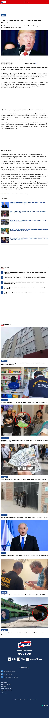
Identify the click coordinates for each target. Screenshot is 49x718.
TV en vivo (3, 686)
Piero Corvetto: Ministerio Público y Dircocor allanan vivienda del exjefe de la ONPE (23, 595)
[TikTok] (30, 654)
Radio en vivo (4, 693)
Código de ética (4, 682)
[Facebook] (19, 654)
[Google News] (28, 654)
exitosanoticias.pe (8, 674)
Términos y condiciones (6, 688)
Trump (26, 193)
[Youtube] (23, 654)
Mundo (3, 15)
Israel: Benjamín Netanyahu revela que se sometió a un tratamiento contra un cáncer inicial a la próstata (27, 203)
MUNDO (21, 193)
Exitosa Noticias (15, 193)
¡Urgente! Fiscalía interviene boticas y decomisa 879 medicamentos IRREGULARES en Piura (24, 402)
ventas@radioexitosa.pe (9, 671)
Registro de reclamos (6, 684)
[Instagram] (26, 654)
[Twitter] (21, 654)
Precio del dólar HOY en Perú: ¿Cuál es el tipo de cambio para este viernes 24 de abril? (23, 479)
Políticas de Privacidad (6, 690)
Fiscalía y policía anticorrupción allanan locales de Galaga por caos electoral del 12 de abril (24, 517)
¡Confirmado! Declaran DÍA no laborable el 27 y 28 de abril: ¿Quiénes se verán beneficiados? (25, 277)
